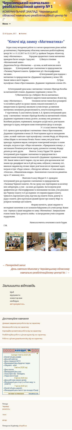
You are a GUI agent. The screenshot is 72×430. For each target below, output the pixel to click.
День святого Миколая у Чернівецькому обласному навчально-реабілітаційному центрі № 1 (40, 270)
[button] (6, 241)
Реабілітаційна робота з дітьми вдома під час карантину (24, 335)
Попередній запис (14, 265)
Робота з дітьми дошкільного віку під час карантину (22, 338)
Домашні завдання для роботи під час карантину (21, 323)
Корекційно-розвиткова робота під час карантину (21, 331)
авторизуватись (17, 304)
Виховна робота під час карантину (15, 327)
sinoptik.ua (23, 426)
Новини (23, 33)
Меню (5, 24)
